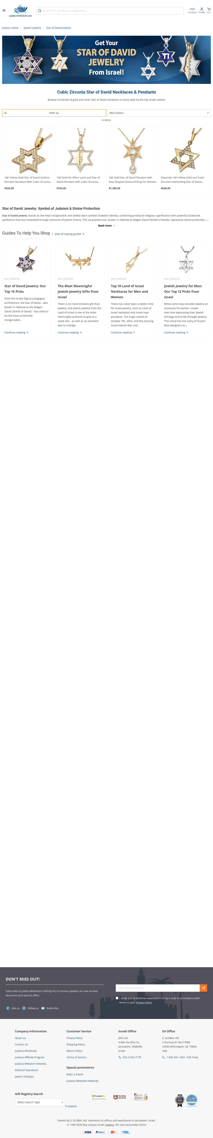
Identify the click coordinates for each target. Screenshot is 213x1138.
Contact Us (21, 1044)
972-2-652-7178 (132, 1057)
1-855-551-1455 (176, 1057)
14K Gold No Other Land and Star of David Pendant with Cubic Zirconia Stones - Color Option (78, 180)
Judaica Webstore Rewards (83, 1080)
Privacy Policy (144, 1002)
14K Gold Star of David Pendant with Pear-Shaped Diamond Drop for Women (132, 179)
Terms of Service (76, 1057)
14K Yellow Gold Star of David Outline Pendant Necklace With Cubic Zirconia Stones (27, 180)
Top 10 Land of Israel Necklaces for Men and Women (129, 291)
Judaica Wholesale (26, 1051)
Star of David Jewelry (58, 27)
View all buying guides (70, 234)
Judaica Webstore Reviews (30, 1063)
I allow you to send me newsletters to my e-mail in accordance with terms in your (159, 1000)
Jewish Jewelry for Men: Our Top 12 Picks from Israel (183, 291)
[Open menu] (4, 10)
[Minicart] (209, 10)
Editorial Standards (26, 1070)
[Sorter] (159, 113)
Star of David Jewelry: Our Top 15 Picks (25, 289)
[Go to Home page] (20, 10)
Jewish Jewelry (32, 27)
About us (20, 1038)
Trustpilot (71, 1106)
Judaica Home (10, 27)
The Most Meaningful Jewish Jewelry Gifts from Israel (78, 291)
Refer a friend (75, 1074)
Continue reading (16, 332)
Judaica (109, 1124)
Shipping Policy (76, 1044)
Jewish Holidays (24, 1076)
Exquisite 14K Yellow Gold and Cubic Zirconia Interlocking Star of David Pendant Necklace (183, 180)
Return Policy (74, 1051)
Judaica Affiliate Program (30, 1057)
